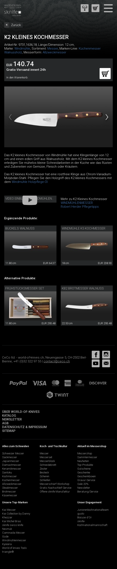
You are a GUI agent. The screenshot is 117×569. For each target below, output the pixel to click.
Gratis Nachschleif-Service (55, 487)
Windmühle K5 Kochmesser (83, 228)
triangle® (8, 551)
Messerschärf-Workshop (54, 484)
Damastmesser (11, 464)
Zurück (16, 25)
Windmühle (22, 48)
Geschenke (83, 472)
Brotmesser (9, 491)
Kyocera (7, 544)
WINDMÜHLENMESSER (77, 203)
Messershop (84, 453)
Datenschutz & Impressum (24, 427)
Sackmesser (9, 457)
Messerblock (47, 461)
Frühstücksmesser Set (24, 288)
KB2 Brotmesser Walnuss (83, 288)
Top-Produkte (85, 464)
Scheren (44, 476)
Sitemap (9, 431)
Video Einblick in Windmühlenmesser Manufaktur (45, 198)
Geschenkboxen (86, 476)
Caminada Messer (13, 532)
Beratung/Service (87, 491)
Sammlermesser (87, 457)
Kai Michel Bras (11, 521)
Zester (43, 468)
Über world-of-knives (20, 412)
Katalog (9, 415)
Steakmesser (10, 487)
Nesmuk (7, 528)
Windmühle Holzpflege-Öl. (30, 182)
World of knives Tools (14, 548)
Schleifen (45, 480)
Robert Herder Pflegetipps (80, 207)
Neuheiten (83, 461)
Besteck (44, 472)
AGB (5, 423)
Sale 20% (83, 484)
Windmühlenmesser (14, 540)
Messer (52, 48)
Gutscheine (83, 468)
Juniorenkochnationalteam (93, 509)
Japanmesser (10, 461)
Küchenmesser (11, 480)
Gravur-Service (86, 480)
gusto (80, 513)
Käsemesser (9, 495)
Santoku (7, 472)
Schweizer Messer (13, 453)
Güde (5, 536)
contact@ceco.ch (57, 361)
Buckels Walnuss (20, 228)
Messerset (46, 457)
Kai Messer (9, 509)
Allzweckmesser (54, 52)
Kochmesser (9, 476)
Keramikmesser (11, 468)
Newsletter (12, 419)
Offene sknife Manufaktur (55, 491)
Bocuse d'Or (84, 517)
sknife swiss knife (12, 525)
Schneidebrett (48, 464)
